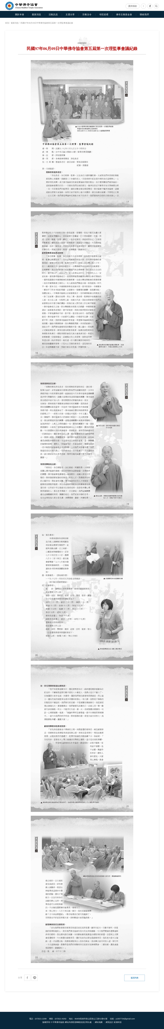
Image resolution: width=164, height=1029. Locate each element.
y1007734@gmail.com (125, 1019)
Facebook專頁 (149, 6)
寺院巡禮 (103, 14)
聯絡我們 (143, 6)
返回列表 (134, 978)
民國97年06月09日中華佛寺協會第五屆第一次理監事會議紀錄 (46, 23)
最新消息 (36, 14)
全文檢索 (156, 6)
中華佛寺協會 (24, 5)
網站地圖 (98, 1022)
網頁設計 (109, 1022)
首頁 (7, 23)
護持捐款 (132, 6)
